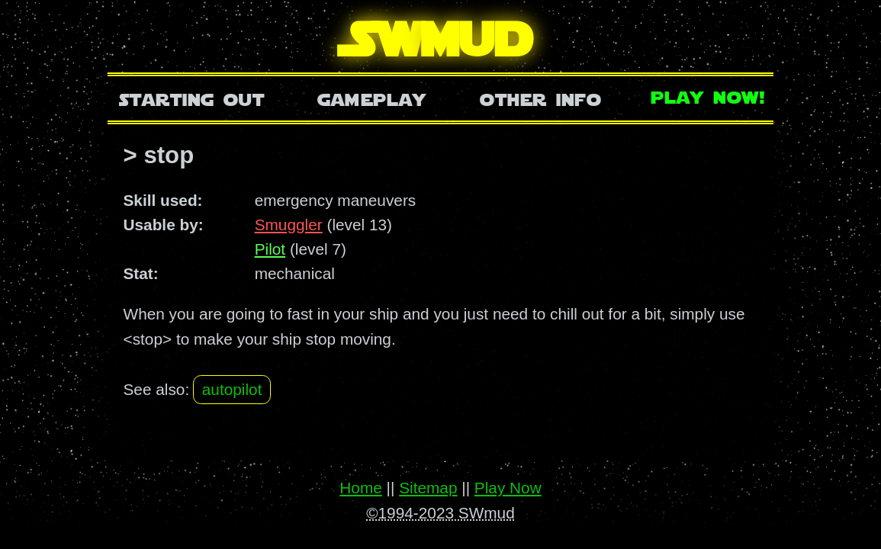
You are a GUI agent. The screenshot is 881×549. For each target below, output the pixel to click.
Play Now (508, 487)
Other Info (541, 98)
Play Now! (709, 96)
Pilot (270, 249)
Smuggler (289, 224)
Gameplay (371, 98)
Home (360, 487)
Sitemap (428, 487)
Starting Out (192, 98)
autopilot (232, 389)
